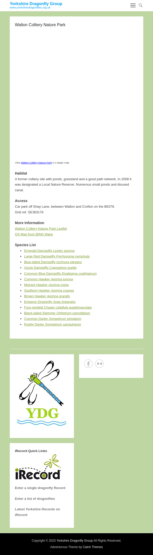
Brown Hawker (47, 296)
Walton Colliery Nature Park (36, 162)
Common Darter (52, 319)
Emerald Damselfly (49, 251)
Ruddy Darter (52, 324)
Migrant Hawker (46, 285)
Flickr (99, 363)
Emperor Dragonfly (50, 302)
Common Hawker (48, 279)
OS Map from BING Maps (34, 234)
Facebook (88, 363)
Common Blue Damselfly (60, 273)
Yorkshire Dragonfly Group (36, 4)
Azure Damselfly (50, 268)
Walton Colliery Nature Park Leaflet (41, 229)
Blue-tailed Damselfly (53, 262)
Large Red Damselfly (57, 256)
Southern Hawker (49, 290)
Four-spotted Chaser (58, 307)
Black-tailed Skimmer (57, 313)
